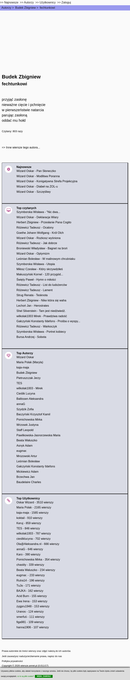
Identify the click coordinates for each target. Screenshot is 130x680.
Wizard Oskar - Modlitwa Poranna (38, 176)
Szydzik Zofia (25, 409)
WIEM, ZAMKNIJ (44, 676)
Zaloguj (66, 2)
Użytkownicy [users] (48, 2)
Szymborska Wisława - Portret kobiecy (41, 331)
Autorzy (6, 7)
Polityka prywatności (12, 661)
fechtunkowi (47, 7)
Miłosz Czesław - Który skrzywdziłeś (39, 269)
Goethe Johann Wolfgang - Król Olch (40, 232)
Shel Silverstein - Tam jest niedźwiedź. (41, 310)
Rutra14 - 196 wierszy (30, 580)
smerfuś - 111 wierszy (30, 616)
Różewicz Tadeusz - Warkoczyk (36, 326)
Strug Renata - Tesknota (32, 295)
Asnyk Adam (24, 445)
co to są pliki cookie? (25, 676)
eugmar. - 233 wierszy (30, 575)
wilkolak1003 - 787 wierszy (33, 533)
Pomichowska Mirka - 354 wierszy (38, 559)
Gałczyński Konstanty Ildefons (35, 466)
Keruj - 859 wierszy (28, 523)
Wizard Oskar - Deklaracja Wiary (37, 217)
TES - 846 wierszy (28, 528)
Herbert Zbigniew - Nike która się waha (41, 300)
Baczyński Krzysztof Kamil (33, 414)
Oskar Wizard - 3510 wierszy (35, 502)
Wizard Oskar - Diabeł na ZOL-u (37, 186)
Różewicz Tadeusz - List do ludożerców (41, 284)
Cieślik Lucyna (25, 393)
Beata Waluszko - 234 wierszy (35, 570)
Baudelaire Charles (28, 482)
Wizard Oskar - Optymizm (33, 253)
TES (19, 383)
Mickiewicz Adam (27, 471)
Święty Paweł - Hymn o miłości (36, 279)
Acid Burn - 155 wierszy (31, 596)
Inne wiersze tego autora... (23, 147)
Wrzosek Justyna (27, 424)
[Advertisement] (65, 37)
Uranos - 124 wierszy (30, 611)
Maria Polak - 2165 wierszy (33, 507)
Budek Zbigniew (25, 7)
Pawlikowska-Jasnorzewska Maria (38, 435)
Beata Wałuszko (26, 440)
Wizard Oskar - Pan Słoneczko (36, 170)
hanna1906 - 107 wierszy (32, 627)
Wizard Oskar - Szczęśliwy (33, 191)
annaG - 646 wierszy (29, 549)
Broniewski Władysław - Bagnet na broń (41, 248)
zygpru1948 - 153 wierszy (32, 606)
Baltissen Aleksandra (29, 398)
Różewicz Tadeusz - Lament (34, 290)
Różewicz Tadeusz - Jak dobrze (36, 243)
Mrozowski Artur (26, 456)
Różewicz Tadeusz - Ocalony (35, 227)
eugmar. (21, 450)
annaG (20, 404)
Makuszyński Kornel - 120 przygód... (39, 274)
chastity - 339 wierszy (30, 564)
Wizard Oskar (25, 357)
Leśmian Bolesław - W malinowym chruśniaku (45, 258)
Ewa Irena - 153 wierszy (31, 601)
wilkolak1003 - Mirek (29, 388)
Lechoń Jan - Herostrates (32, 305)
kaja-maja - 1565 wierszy (32, 512)
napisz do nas (55, 656)
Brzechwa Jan (25, 476)
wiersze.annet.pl (28, 665)
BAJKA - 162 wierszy (29, 590)
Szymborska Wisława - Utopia (35, 264)
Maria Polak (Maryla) (29, 362)
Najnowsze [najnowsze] (11, 2)
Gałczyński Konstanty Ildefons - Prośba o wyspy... (48, 321)
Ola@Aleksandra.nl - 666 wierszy (37, 543)
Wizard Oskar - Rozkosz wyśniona (38, 238)
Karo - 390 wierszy (28, 554)
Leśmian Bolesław (28, 461)
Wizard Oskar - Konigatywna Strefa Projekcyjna (46, 181)
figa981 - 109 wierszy (30, 622)
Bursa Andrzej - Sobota (31, 336)
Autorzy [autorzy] (29, 2)
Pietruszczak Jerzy (28, 378)
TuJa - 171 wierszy (28, 585)
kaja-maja (22, 367)
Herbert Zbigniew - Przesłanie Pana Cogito (43, 222)
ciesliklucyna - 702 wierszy (33, 538)
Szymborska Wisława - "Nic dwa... (38, 212)
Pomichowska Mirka (29, 419)
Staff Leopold (24, 430)
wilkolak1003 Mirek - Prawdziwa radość (41, 316)
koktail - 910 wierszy (29, 517)
